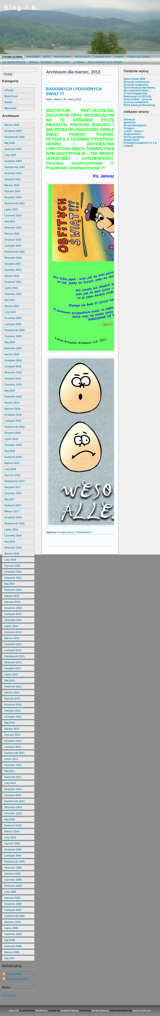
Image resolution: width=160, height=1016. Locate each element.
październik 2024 (14, 167)
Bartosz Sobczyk (142, 1010)
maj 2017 (9, 499)
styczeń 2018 (12, 475)
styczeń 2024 (12, 191)
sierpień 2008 (12, 922)
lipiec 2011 (11, 759)
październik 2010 (14, 801)
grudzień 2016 (13, 517)
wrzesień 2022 (13, 257)
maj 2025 (9, 143)
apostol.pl (129, 122)
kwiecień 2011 (13, 777)
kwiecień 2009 (13, 885)
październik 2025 (14, 137)
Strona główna (12, 57)
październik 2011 (14, 753)
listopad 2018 (12, 420)
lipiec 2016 (11, 529)
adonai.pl (129, 119)
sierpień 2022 (12, 263)
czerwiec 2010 (13, 813)
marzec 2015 (11, 596)
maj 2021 (9, 300)
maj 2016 (9, 541)
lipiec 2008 (11, 928)
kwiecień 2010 (13, 825)
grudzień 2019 (13, 360)
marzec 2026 (11, 124)
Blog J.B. (22, 7)
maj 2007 (9, 958)
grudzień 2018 (13, 414)
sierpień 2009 (12, 873)
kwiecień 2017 (13, 505)
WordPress (41, 1010)
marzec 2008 (11, 952)
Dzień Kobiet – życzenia (138, 99)
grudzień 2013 (13, 644)
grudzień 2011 (13, 740)
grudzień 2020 (13, 318)
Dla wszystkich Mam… (137, 90)
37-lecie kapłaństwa (135, 93)
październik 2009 (14, 861)
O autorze (33, 57)
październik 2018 (14, 426)
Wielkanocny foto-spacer (105, 62)
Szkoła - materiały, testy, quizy (49, 62)
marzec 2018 (11, 463)
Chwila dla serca (138, 57)
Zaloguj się (8, 995)
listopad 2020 (12, 324)
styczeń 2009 (12, 897)
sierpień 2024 (12, 179)
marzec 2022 (11, 275)
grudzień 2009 (13, 849)
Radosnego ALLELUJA (137, 96)
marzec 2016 (11, 553)
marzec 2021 (11, 306)
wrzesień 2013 (13, 662)
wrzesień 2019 (13, 372)
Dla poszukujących (135, 125)
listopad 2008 (12, 910)
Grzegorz (129, 128)
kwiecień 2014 (13, 632)
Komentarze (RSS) (17, 979)
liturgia (9, 90)
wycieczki (10, 108)
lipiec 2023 (11, 209)
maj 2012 (9, 722)
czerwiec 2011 (13, 765)
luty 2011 (10, 783)
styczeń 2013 (12, 698)
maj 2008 (9, 940)
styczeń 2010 (12, 843)
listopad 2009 (12, 855)
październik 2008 (14, 916)
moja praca (11, 96)
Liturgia (79, 62)
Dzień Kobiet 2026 (134, 78)
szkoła (8, 102)
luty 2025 (10, 155)
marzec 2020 (11, 354)
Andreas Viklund (70, 1010)
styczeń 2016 (12, 565)
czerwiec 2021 (13, 294)
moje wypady (62, 57)
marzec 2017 (11, 511)
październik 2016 (14, 523)
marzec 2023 (11, 233)
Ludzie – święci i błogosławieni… (133, 133)
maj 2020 (9, 342)
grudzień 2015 (13, 571)
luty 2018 (10, 469)
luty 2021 (10, 312)
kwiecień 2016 (13, 547)
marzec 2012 (11, 728)
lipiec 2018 (11, 439)
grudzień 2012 (13, 704)
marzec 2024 (11, 185)
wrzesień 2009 (13, 867)
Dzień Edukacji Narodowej (139, 87)
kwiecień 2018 (13, 457)
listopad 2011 (12, 746)
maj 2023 (9, 221)
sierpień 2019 (12, 378)
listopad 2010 (12, 795)
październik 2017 (14, 481)
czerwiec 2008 (13, 934)
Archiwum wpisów (13, 62)
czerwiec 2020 (13, 336)
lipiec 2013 (11, 674)
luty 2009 (10, 891)
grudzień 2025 (13, 131)
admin (57, 99)
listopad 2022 (12, 245)
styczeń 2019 (12, 408)
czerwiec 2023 (13, 215)
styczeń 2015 (12, 602)
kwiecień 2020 (13, 348)
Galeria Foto (102, 57)
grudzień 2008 (13, 904)
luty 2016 (10, 559)
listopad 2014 (12, 614)
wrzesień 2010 (13, 807)
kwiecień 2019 (13, 396)
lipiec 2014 (11, 626)
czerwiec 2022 (13, 269)
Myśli (46, 57)
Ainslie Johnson (100, 1010)
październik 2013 (14, 656)
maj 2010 (9, 819)
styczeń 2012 (12, 734)
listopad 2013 (12, 650)
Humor (119, 57)
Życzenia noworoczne (137, 81)
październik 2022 (14, 251)
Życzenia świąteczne (136, 84)
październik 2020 (14, 330)
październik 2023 (14, 203)
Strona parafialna (134, 137)
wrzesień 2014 (13, 620)
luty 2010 (10, 837)
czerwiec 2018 (13, 445)
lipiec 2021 (11, 288)
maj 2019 (9, 390)
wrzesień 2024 (13, 173)
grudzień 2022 (13, 239)
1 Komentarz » (83, 532)
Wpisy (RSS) (13, 974)
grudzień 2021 (13, 281)
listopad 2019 (12, 366)
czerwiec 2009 (13, 879)
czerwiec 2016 (13, 535)
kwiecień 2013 (13, 686)
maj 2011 (9, 771)
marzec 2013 (11, 692)
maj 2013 (9, 680)
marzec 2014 (11, 638)
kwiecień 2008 (13, 946)
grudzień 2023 (13, 197)
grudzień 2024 (13, 161)
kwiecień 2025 (13, 149)
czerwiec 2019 (13, 384)
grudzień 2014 (13, 608)
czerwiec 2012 (13, 716)
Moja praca (82, 57)
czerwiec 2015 (13, 577)
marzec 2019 (11, 402)
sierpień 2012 (12, 710)
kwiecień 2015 (13, 589)
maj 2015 (9, 583)
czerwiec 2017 (13, 493)
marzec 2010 (11, 831)
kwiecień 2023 (13, 227)
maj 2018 (9, 451)
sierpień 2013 (12, 668)
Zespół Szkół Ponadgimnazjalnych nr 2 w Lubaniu (140, 142)
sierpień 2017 (12, 487)
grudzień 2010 (13, 789)
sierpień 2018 (12, 432)
